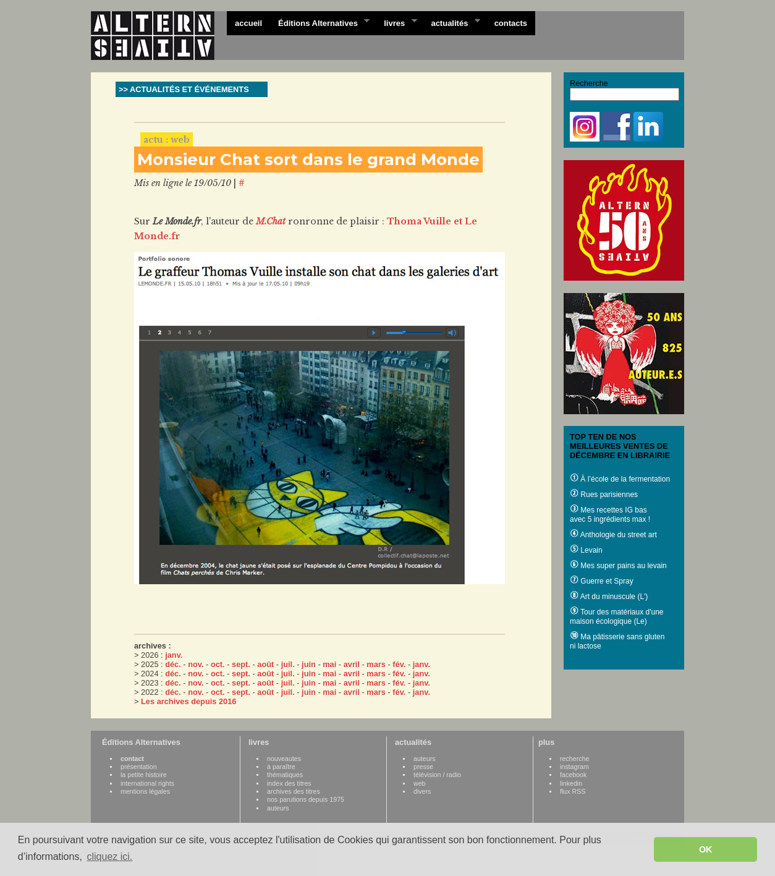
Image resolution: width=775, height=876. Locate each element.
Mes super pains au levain (618, 565)
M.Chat (271, 221)
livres (396, 22)
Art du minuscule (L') (609, 596)
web (419, 783)
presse (423, 766)
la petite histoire (144, 774)
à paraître (281, 766)
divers (422, 791)
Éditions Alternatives (320, 22)
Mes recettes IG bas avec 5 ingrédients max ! (610, 515)
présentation (139, 766)
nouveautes (284, 758)
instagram (574, 766)
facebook (573, 774)
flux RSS (572, 791)
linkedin (571, 783)
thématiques (285, 774)
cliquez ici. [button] (109, 856)
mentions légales (145, 791)
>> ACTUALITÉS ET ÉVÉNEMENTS (184, 89)
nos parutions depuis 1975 (305, 799)
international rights (147, 783)
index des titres (289, 783)
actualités (451, 22)
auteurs (278, 808)
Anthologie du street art (613, 534)
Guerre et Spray (601, 581)
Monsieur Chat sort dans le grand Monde (308, 159)
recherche (574, 758)
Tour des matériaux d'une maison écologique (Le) (616, 617)
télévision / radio (437, 774)
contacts (510, 23)
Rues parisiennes (604, 494)
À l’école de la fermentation (620, 479)
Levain (586, 550)
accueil (248, 23)
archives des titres (293, 791)
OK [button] (706, 849)
